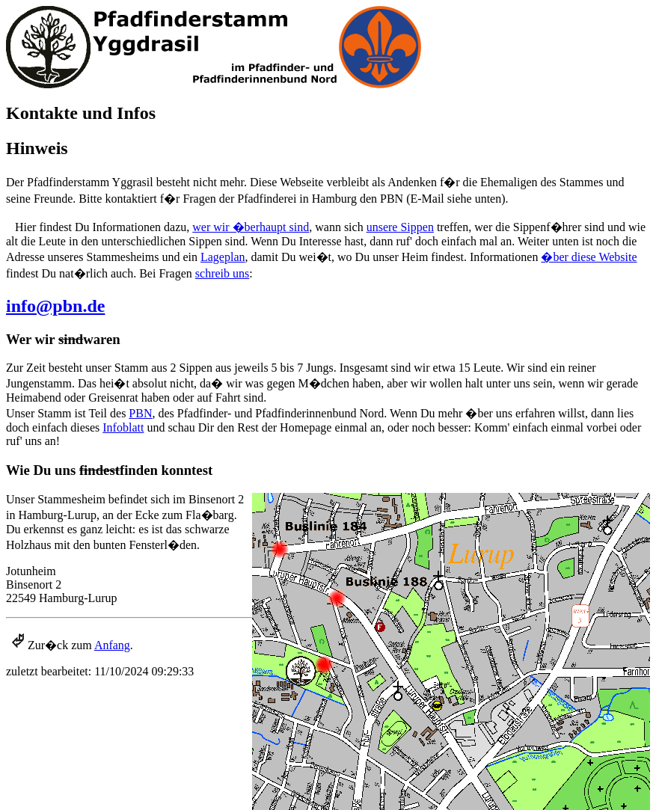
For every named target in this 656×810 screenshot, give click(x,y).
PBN (140, 413)
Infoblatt (123, 427)
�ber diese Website (589, 257)
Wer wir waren (63, 339)
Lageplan (222, 257)
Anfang (112, 645)
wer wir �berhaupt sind (250, 227)
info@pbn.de (55, 306)
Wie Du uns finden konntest (109, 470)
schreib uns (222, 273)
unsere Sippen (400, 227)
